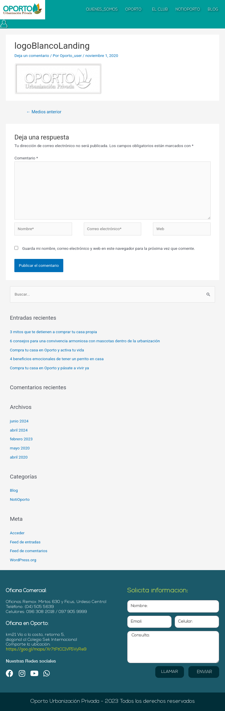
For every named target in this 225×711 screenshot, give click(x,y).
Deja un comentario (31, 55)
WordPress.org (23, 559)
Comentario (26, 158)
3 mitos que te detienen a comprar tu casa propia (53, 331)
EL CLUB (160, 9)
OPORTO (134, 10)
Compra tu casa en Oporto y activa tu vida (47, 350)
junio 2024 (19, 421)
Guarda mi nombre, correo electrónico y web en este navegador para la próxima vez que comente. (108, 248)
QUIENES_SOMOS (102, 9)
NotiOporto (20, 499)
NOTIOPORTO (187, 9)
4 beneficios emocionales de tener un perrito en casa (57, 358)
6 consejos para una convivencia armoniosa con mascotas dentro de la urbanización (85, 340)
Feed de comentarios (28, 550)
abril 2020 (19, 457)
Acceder (17, 532)
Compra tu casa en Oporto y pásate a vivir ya (49, 367)
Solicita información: (157, 590)
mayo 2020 (20, 448)
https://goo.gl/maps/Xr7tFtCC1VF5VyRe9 (46, 649)
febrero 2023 (21, 439)
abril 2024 (19, 430)
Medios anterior (43, 111)
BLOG (213, 9)
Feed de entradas (25, 542)
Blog (14, 490)
